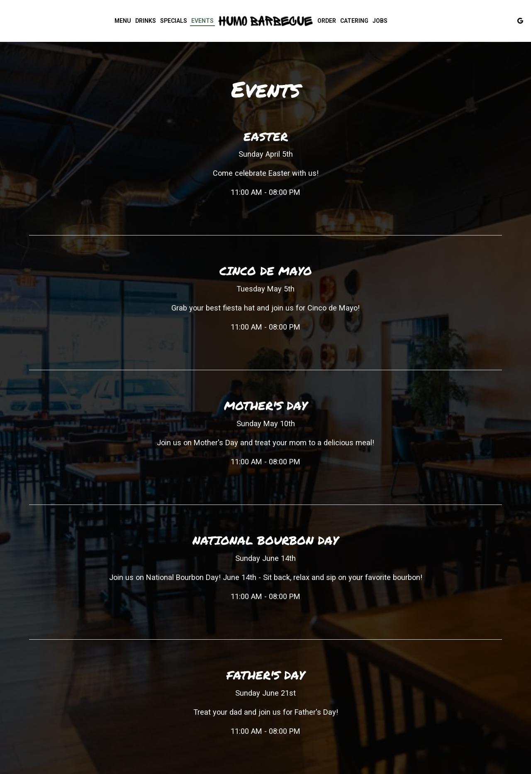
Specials (173, 20)
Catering (354, 20)
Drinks (145, 20)
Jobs (380, 20)
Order (326, 20)
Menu (122, 20)
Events (202, 20)
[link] (265, 21)
